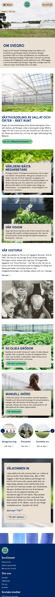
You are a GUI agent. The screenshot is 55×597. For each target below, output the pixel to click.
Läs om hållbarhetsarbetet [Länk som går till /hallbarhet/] (16, 141)
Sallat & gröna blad (9, 565)
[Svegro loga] (27, 4)
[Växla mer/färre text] (6, 275)
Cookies (5, 587)
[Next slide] (52, 431)
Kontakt (5, 578)
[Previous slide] (3, 431)
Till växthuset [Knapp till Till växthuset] (14, 411)
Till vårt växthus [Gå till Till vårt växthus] (16, 517)
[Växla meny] (7, 5)
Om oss (4, 584)
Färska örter (6, 562)
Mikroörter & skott (9, 569)
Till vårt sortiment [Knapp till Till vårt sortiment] (16, 363)
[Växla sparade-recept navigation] (47, 4)
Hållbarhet (6, 581)
